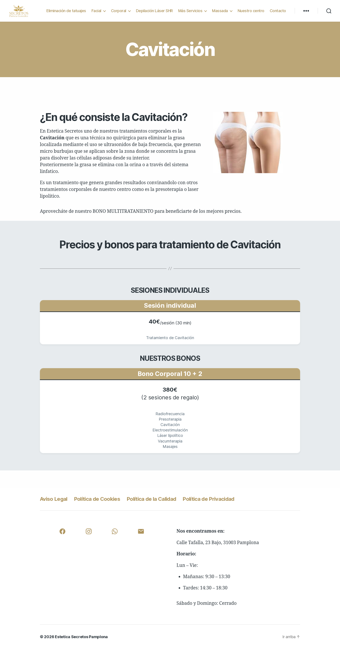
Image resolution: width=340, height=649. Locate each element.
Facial (96, 10)
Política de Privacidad (208, 499)
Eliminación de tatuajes (66, 10)
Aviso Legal (53, 499)
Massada (220, 10)
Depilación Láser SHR (154, 10)
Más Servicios (190, 10)
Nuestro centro (251, 10)
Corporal (118, 10)
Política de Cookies (97, 499)
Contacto (278, 10)
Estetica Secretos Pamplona (81, 636)
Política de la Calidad (151, 499)
